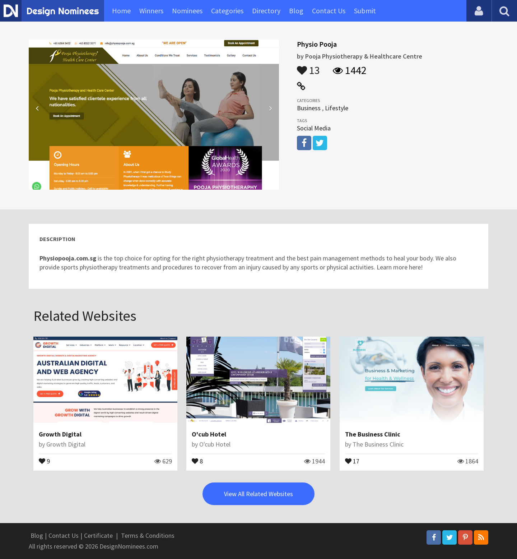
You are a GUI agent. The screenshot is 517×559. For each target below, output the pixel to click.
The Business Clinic (372, 434)
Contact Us (328, 10)
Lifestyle (336, 108)
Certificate (98, 535)
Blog (296, 10)
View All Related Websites (258, 494)
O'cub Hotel (209, 434)
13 (308, 66)
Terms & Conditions (147, 535)
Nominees (187, 10)
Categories (227, 10)
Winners (151, 10)
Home (121, 10)
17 (352, 460)
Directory (266, 10)
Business (309, 108)
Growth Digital (60, 434)
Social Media (314, 128)
